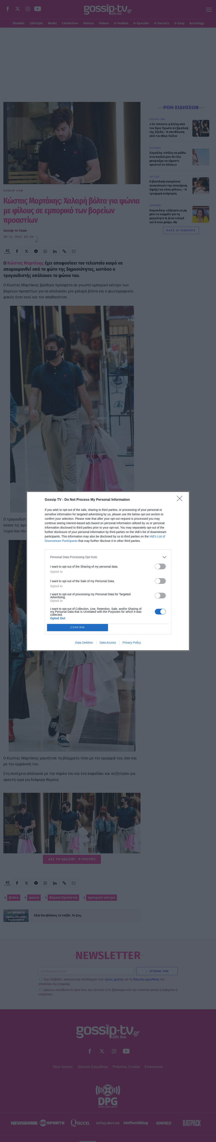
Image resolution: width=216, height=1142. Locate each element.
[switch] (160, 566)
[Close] (181, 500)
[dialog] (108, 571)
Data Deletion (84, 642)
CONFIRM (77, 627)
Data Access (108, 642)
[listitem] (108, 557)
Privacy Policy (132, 642)
